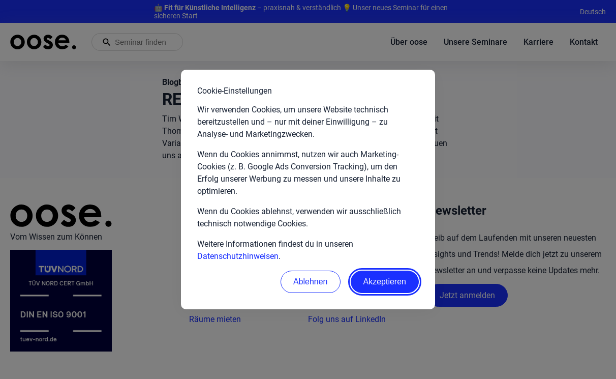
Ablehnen (310, 281)
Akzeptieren (385, 281)
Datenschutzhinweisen (238, 256)
